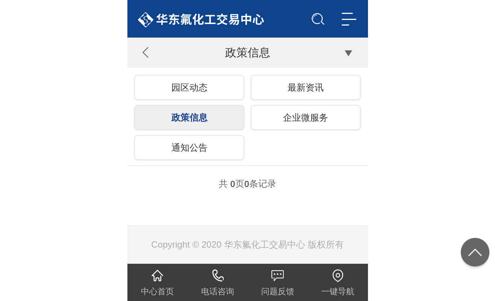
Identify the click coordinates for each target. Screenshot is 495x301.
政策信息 (189, 117)
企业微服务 (305, 117)
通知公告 (189, 147)
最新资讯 (306, 87)
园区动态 (189, 87)
